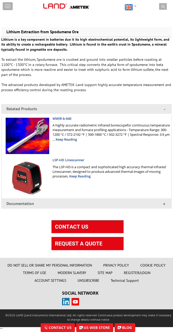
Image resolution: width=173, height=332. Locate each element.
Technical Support (125, 280)
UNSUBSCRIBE (88, 280)
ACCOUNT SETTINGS (50, 280)
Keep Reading (66, 139)
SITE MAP (105, 272)
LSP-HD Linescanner (68, 160)
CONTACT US (60, 327)
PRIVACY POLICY (116, 265)
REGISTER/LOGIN (137, 272)
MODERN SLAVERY (72, 272)
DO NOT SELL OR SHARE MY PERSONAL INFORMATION (49, 265)
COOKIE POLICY (153, 265)
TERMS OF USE (34, 272)
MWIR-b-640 (62, 118)
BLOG (127, 327)
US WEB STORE (97, 327)
